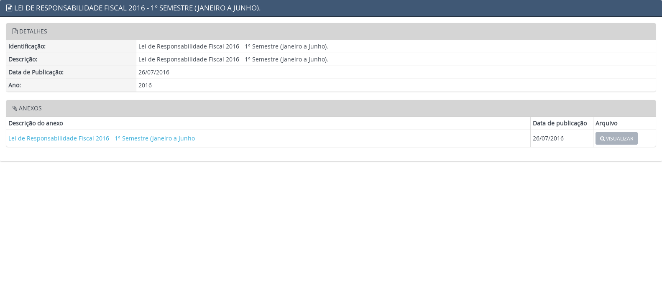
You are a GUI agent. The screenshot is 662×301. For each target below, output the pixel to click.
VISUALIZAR (616, 138)
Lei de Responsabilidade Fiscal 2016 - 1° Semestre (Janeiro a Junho (101, 138)
